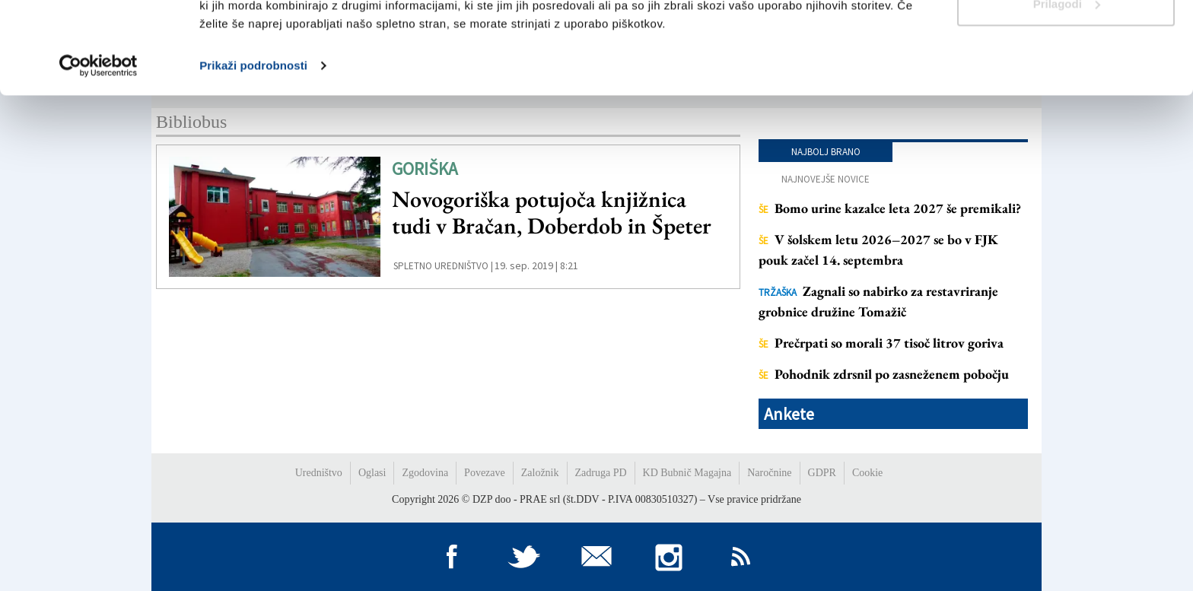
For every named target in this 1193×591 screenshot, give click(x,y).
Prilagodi (1066, 90)
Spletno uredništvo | (443, 265)
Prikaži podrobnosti (253, 151)
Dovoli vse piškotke (1066, 39)
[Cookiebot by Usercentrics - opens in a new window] (98, 152)
